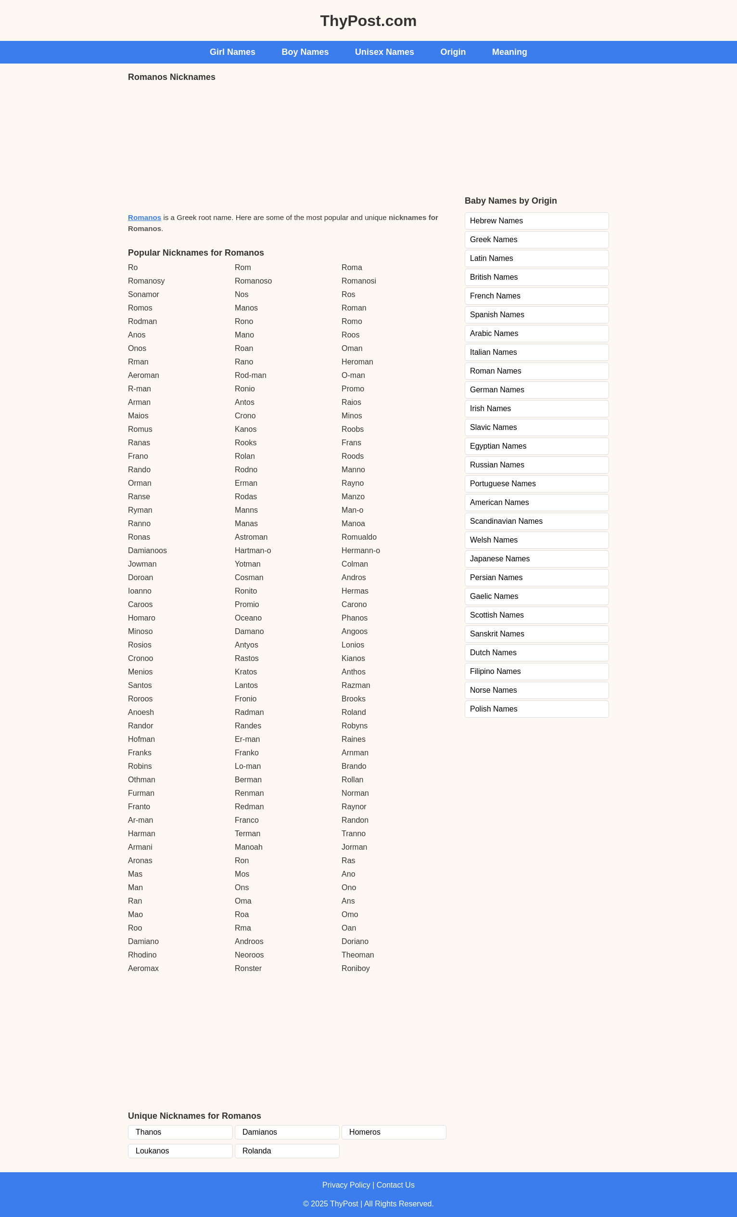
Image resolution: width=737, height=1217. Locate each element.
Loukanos (152, 1151)
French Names (495, 296)
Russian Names (497, 465)
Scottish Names (497, 615)
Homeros (365, 1132)
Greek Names (494, 239)
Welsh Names (494, 540)
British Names (494, 277)
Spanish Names (497, 315)
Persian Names (496, 577)
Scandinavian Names (506, 521)
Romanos (144, 217)
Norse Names (493, 690)
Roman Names (495, 371)
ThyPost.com (368, 20)
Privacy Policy (346, 1185)
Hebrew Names (496, 221)
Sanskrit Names (497, 634)
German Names (497, 390)
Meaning (509, 52)
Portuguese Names (503, 483)
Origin (453, 52)
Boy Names (305, 52)
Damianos (259, 1132)
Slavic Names (493, 427)
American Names (499, 502)
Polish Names (494, 709)
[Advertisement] (200, 146)
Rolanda (256, 1151)
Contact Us (396, 1185)
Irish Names (490, 408)
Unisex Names (384, 52)
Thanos (148, 1132)
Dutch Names (493, 652)
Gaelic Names (494, 596)
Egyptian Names (498, 446)
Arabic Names (494, 333)
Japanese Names (500, 559)
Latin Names (491, 258)
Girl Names (232, 52)
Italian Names (493, 352)
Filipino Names (495, 671)
